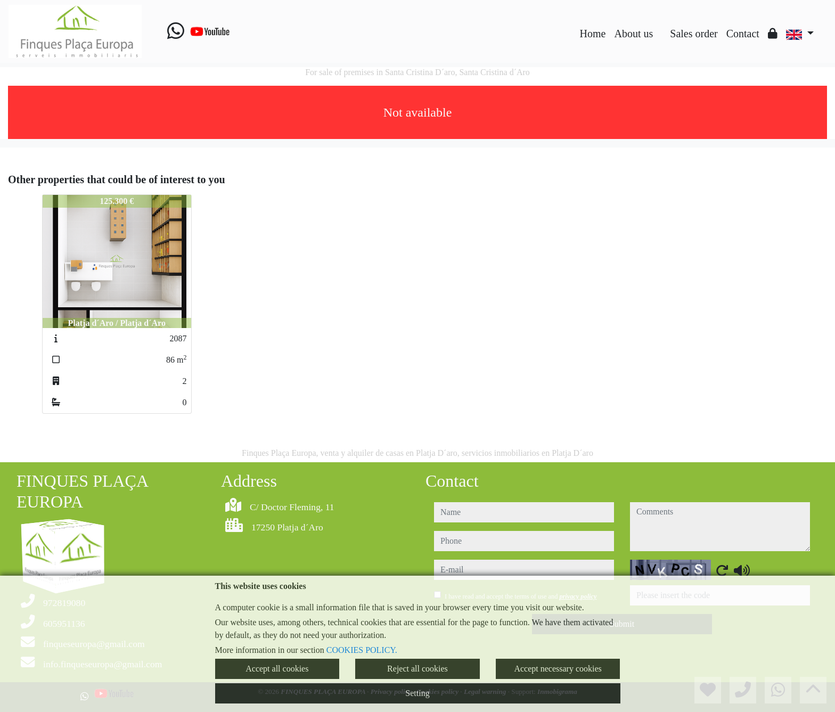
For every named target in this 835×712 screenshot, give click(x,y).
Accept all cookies (276, 668)
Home (593, 33)
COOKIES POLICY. (361, 649)
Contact (742, 33)
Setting (417, 693)
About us (633, 33)
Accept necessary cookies (557, 668)
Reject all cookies (417, 668)
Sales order (693, 33)
